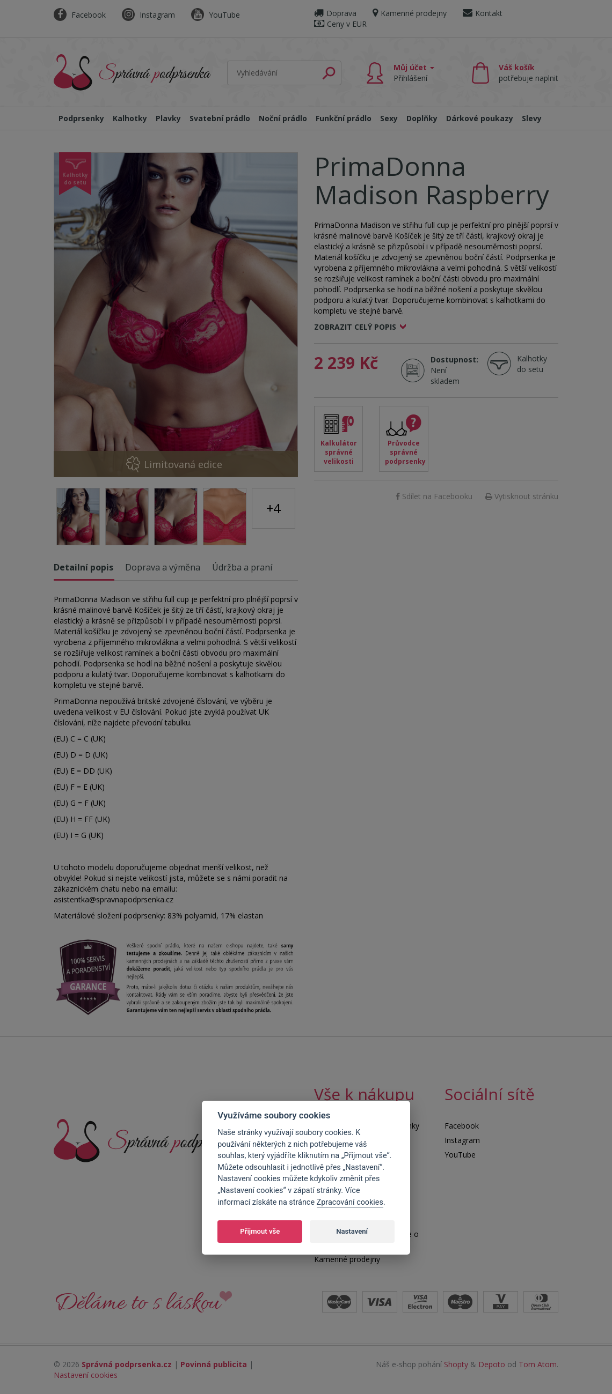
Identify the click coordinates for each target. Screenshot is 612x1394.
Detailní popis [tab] (83, 567)
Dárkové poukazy (479, 118)
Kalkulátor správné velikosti (338, 452)
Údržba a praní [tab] (242, 567)
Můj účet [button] (414, 72)
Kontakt (482, 13)
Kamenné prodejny (410, 13)
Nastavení (352, 1231)
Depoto (491, 1364)
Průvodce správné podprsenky (405, 452)
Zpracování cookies (350, 1202)
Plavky (168, 118)
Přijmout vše (260, 1231)
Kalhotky (130, 118)
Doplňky (422, 118)
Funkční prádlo (343, 118)
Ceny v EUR (340, 24)
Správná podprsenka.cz (127, 1364)
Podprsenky (81, 118)
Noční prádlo (283, 118)
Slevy (532, 118)
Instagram (148, 15)
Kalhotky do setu (532, 363)
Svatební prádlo (220, 118)
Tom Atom (538, 1364)
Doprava (335, 13)
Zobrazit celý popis (355, 327)
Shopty (456, 1364)
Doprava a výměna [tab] (162, 567)
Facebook (80, 15)
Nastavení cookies (86, 1375)
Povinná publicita (213, 1364)
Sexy (389, 118)
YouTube (215, 15)
